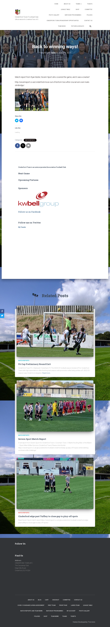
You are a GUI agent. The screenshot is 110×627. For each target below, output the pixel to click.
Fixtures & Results (77, 26)
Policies (89, 15)
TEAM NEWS (62, 26)
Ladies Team (75, 605)
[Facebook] (2, 311)
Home (56, 4)
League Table (65, 9)
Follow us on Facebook (29, 211)
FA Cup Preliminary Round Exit (34, 364)
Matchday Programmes (73, 15)
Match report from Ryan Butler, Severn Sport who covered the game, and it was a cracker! (53, 77)
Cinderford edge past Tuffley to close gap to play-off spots (48, 516)
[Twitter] (2, 316)
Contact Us (88, 20)
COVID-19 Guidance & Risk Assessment (31, 605)
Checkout (55, 600)
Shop (77, 9)
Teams (79, 4)
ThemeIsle (91, 622)
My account (71, 611)
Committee (88, 9)
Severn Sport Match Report (32, 439)
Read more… (46, 373)
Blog (39, 600)
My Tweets (22, 227)
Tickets (89, 4)
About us (67, 4)
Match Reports (30, 140)
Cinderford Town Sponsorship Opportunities (63, 20)
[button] (31, 99)
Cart (47, 600)
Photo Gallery (54, 15)
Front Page (63, 605)
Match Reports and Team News (31, 611)
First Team (52, 605)
